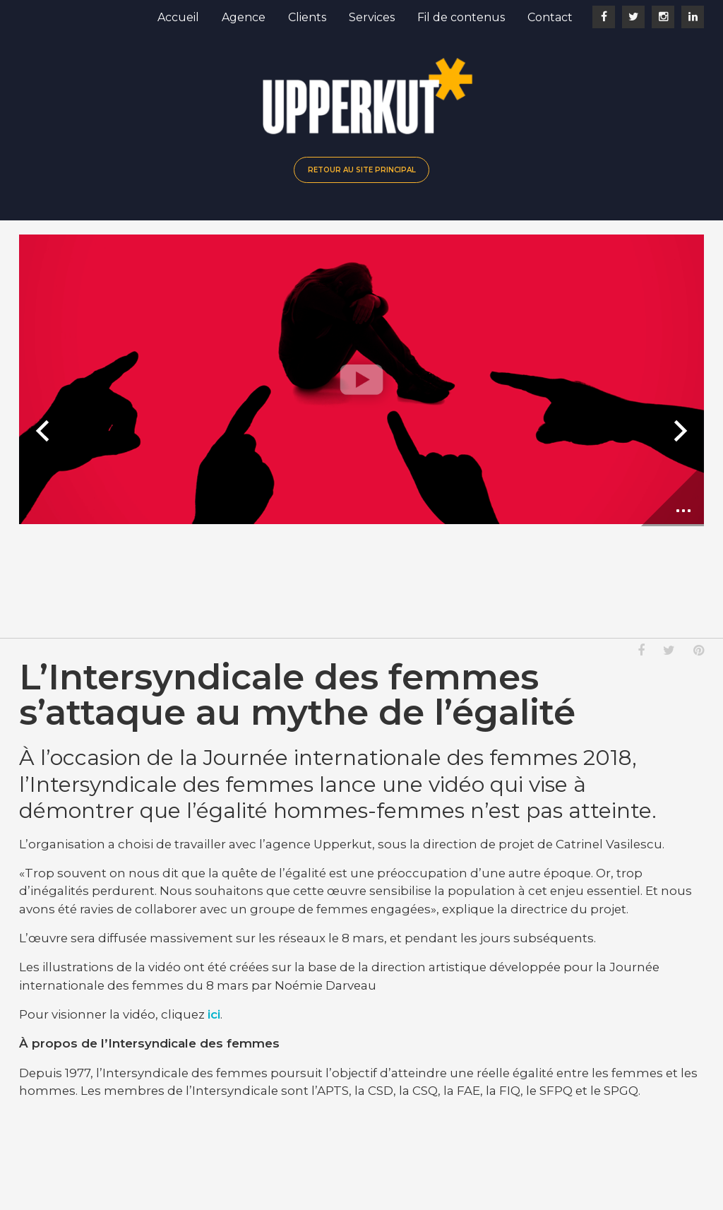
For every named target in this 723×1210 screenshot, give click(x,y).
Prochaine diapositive (678, 430)
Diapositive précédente (44, 430)
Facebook (603, 17)
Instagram (663, 17)
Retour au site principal (362, 169)
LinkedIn (692, 17)
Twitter (633, 17)
